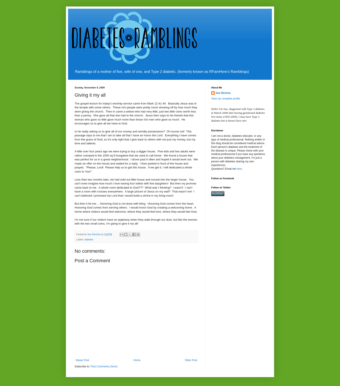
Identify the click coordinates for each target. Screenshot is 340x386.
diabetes (89, 239)
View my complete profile (225, 98)
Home (137, 360)
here (239, 168)
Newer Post (82, 360)
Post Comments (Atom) (104, 366)
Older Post (191, 360)
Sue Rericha (223, 92)
